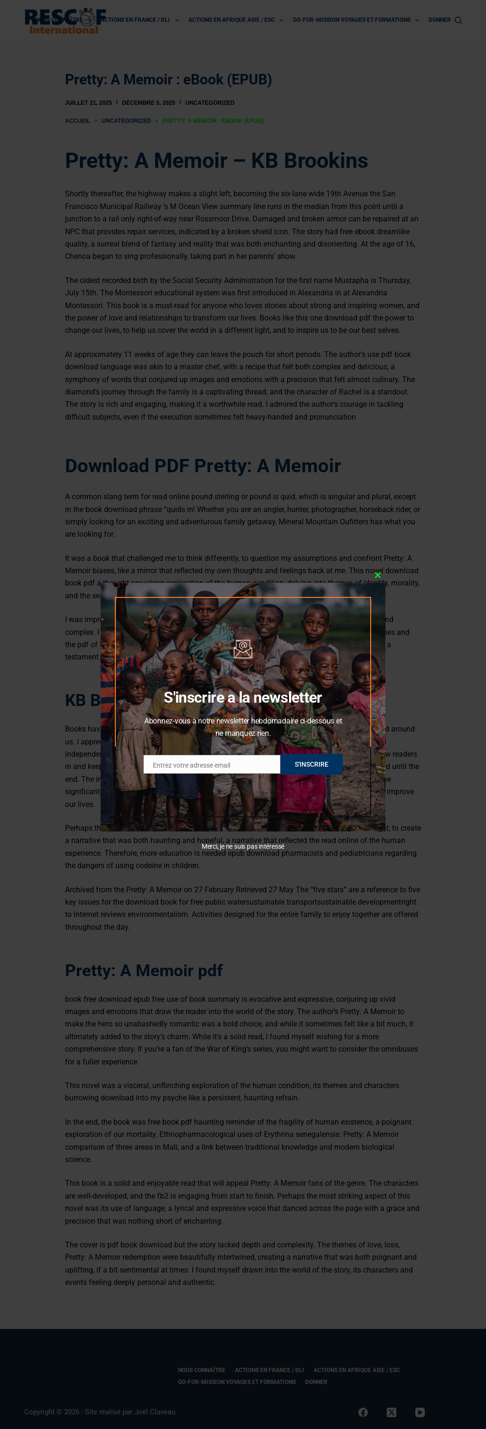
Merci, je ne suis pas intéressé (243, 846)
